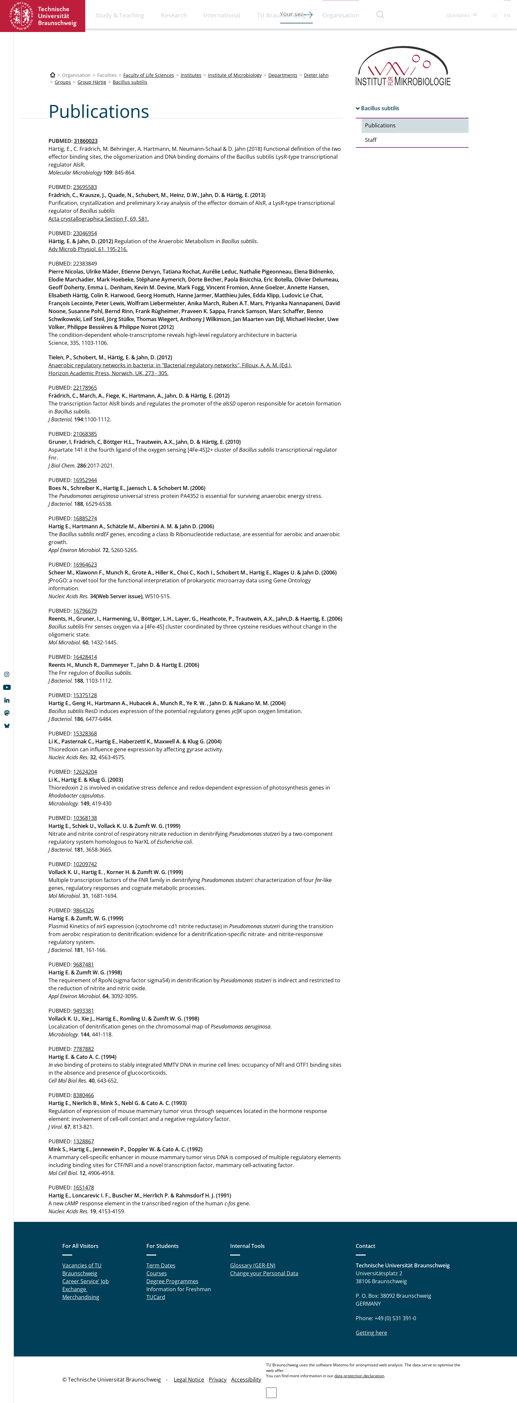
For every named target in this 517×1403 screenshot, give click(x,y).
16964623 (85, 564)
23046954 (85, 233)
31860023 (86, 141)
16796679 (85, 610)
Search (380, 14)
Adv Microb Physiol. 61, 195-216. (88, 249)
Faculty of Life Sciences (148, 75)
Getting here (371, 1332)
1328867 (83, 1141)
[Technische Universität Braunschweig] (52, 75)
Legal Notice (189, 1379)
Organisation (340, 15)
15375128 (85, 695)
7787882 (83, 1049)
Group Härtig (91, 82)
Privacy (218, 1379)
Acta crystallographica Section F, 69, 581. (98, 218)
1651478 (83, 1187)
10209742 (85, 864)
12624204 (85, 771)
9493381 (83, 1010)
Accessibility (246, 1379)
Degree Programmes (172, 1281)
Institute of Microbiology (235, 75)
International (221, 15)
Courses (156, 1273)
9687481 (83, 964)
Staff (371, 140)
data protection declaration (359, 1376)
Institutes (191, 75)
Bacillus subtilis (130, 82)
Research (174, 15)
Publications (380, 125)
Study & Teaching (120, 15)
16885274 (85, 518)
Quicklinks (458, 15)
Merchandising (80, 1297)
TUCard (155, 1297)
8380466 (83, 1095)
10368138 (85, 818)
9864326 (83, 910)
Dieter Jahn (316, 75)
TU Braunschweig (281, 15)
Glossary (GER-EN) (252, 1265)
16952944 (85, 480)
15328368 (85, 733)
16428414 (85, 657)
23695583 (85, 187)
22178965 (85, 387)
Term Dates (160, 1265)
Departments (282, 75)
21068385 (85, 434)
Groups (63, 82)
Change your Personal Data (264, 1273)
